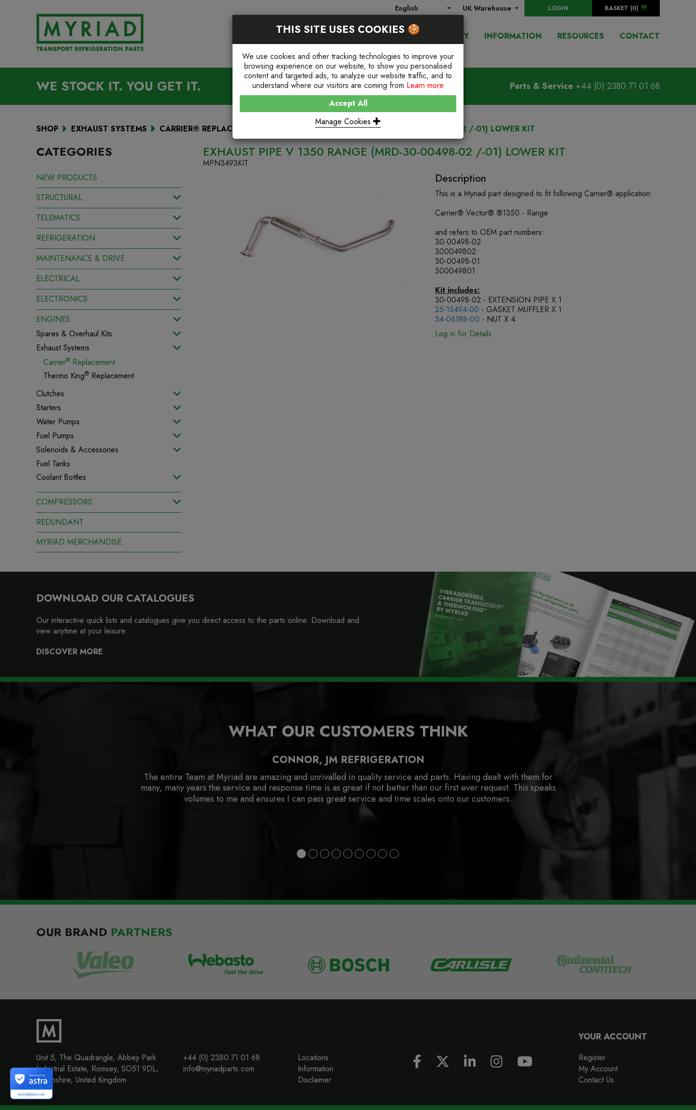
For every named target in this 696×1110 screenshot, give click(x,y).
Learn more (425, 85)
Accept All (348, 103)
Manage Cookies (348, 121)
